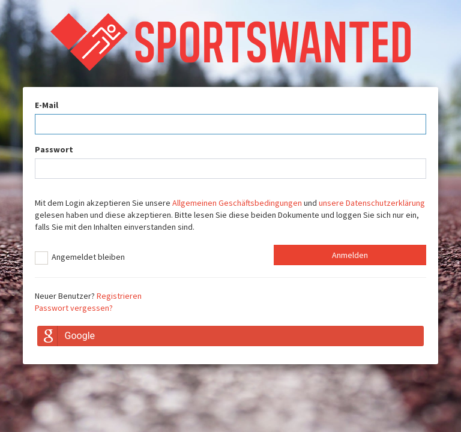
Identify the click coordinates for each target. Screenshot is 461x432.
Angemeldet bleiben (80, 258)
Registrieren (119, 295)
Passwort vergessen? (74, 307)
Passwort (54, 149)
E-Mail (46, 105)
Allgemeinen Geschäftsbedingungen (237, 202)
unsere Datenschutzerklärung (372, 202)
